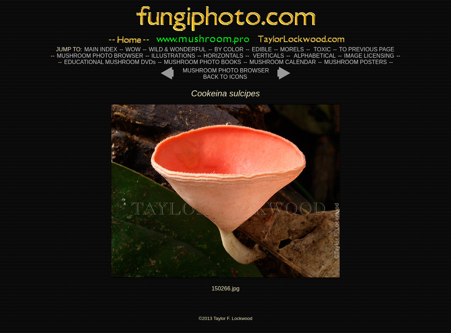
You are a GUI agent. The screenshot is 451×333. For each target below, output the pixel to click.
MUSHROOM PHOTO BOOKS (202, 62)
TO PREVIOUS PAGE (366, 49)
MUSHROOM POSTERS (355, 62)
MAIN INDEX (100, 49)
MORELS (292, 49)
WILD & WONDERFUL (177, 49)
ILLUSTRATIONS (173, 56)
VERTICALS (268, 56)
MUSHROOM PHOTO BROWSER (100, 56)
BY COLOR (229, 49)
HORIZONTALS (223, 56)
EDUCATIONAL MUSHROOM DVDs (110, 62)
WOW (133, 49)
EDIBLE (262, 49)
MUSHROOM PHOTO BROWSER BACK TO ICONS (226, 74)
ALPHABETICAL (315, 56)
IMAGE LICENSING (368, 56)
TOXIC (322, 49)
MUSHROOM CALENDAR (282, 62)
